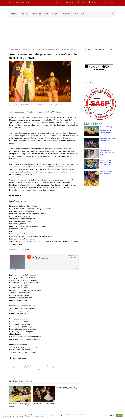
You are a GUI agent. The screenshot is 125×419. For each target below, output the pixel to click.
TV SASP (54, 14)
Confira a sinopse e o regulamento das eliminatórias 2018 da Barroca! (106, 163)
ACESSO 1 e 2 (36, 14)
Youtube (111, 2)
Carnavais (17, 49)
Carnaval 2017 (26, 49)
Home (11, 49)
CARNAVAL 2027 (78, 14)
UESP (46, 14)
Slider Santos (65, 105)
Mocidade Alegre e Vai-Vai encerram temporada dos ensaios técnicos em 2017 (30, 368)
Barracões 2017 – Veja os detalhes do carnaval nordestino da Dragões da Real (19, 405)
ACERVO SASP (65, 14)
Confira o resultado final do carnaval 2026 (107, 140)
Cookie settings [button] (109, 416)
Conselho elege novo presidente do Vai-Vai (106, 173)
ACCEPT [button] (119, 415)
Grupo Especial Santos (48, 105)
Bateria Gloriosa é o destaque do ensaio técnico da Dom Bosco (59, 367)
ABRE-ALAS (15, 14)
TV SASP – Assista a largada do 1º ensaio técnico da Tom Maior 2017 (66, 388)
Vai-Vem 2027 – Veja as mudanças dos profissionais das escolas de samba (107, 130)
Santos (58, 105)
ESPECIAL (25, 14)
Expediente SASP (71, 2)
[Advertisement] (62, 31)
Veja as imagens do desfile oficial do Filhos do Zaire (43, 404)
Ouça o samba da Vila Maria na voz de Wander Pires (107, 152)
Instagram (103, 2)
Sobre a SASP (59, 2)
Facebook (94, 2)
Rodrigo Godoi (15, 105)
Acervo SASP (84, 2)
